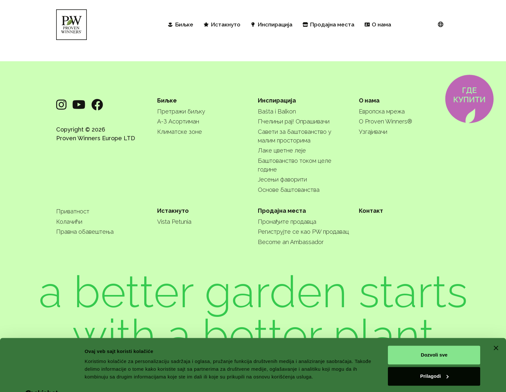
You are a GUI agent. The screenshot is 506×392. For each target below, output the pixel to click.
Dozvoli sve (434, 339)
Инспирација (277, 100)
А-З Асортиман (178, 121)
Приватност (72, 211)
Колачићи (69, 221)
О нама (369, 100)
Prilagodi (434, 360)
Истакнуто (173, 210)
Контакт (371, 210)
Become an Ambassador (291, 242)
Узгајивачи (373, 131)
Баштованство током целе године (294, 165)
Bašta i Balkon (277, 111)
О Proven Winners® (385, 121)
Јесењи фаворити (282, 179)
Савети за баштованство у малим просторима (294, 136)
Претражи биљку (181, 111)
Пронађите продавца (287, 221)
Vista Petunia (174, 221)
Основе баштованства (288, 189)
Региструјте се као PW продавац (303, 231)
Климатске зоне (179, 131)
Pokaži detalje (101, 379)
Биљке (167, 100)
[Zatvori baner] (496, 332)
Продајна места (282, 210)
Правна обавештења (85, 231)
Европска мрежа (382, 111)
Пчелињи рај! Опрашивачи (293, 121)
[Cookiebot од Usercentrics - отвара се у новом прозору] (42, 379)
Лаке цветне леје (282, 150)
